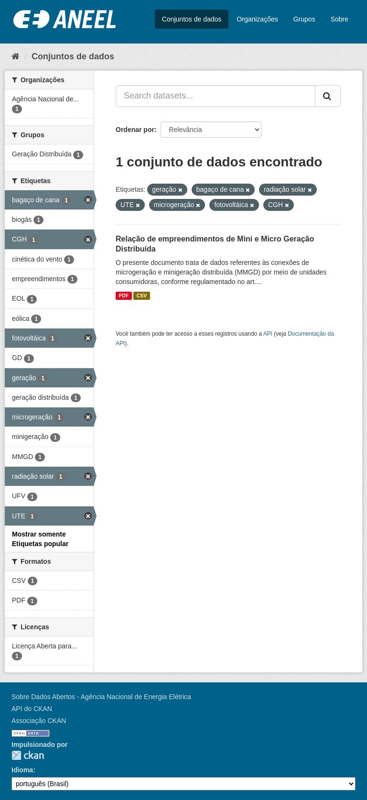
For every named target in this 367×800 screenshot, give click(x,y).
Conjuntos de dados (192, 19)
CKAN (27, 755)
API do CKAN (31, 708)
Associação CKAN (38, 720)
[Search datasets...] (215, 96)
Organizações (257, 19)
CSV (142, 295)
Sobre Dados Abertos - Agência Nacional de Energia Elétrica (101, 697)
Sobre (339, 19)
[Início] (15, 56)
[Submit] (328, 96)
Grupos (304, 19)
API (267, 333)
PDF (124, 295)
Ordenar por (135, 129)
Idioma (22, 770)
